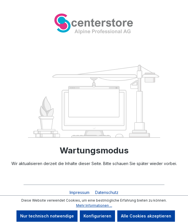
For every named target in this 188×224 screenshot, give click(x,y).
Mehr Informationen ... (94, 205)
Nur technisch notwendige (47, 216)
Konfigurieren (97, 216)
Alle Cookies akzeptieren (146, 216)
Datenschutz (106, 192)
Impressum (80, 192)
